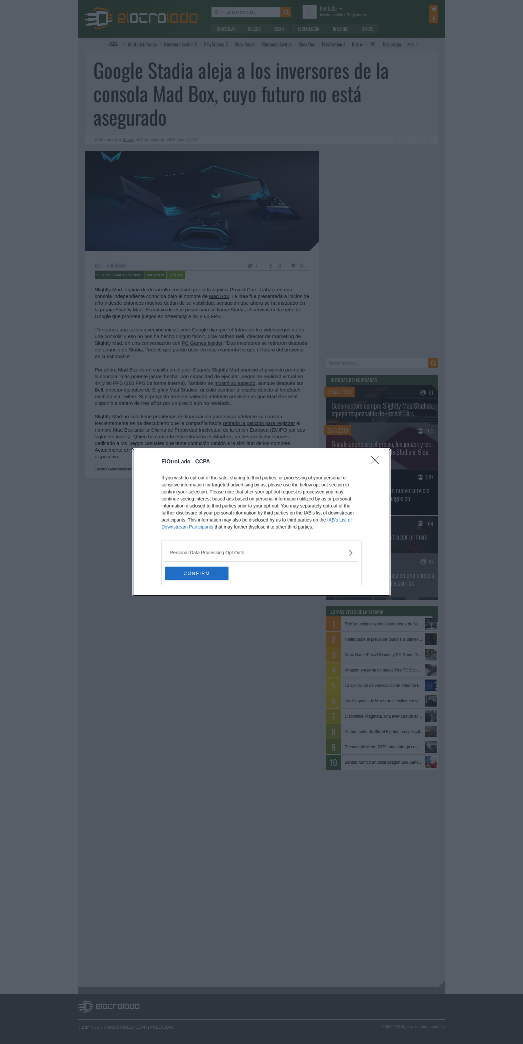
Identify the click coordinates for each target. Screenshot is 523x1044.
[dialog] (261, 522)
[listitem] (261, 552)
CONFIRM (196, 573)
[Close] (377, 462)
